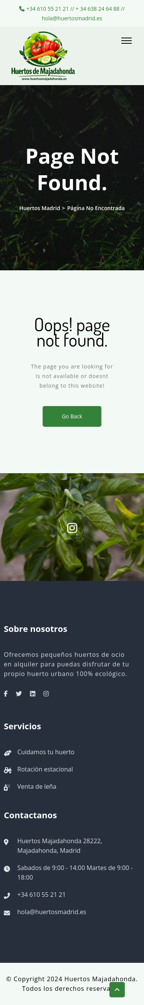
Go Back (72, 416)
